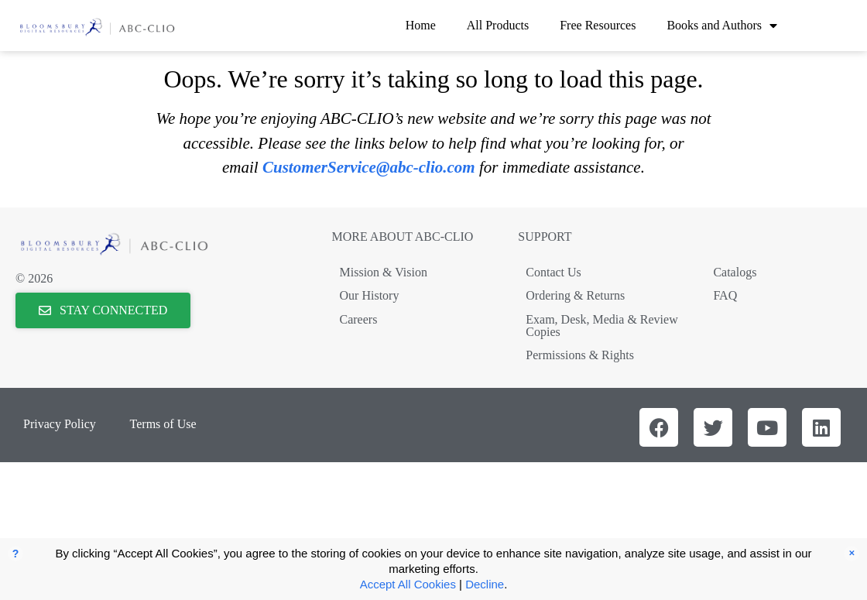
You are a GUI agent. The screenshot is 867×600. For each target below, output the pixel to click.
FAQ (725, 295)
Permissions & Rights (580, 355)
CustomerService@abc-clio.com (368, 167)
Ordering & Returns (575, 295)
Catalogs (734, 272)
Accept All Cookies (408, 584)
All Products (498, 25)
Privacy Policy (59, 423)
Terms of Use (163, 423)
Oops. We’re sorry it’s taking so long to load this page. (433, 79)
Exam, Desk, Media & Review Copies (601, 325)
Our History (369, 295)
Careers (359, 319)
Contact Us (553, 272)
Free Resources (598, 25)
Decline (484, 584)
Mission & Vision (383, 272)
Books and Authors (722, 25)
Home (421, 25)
